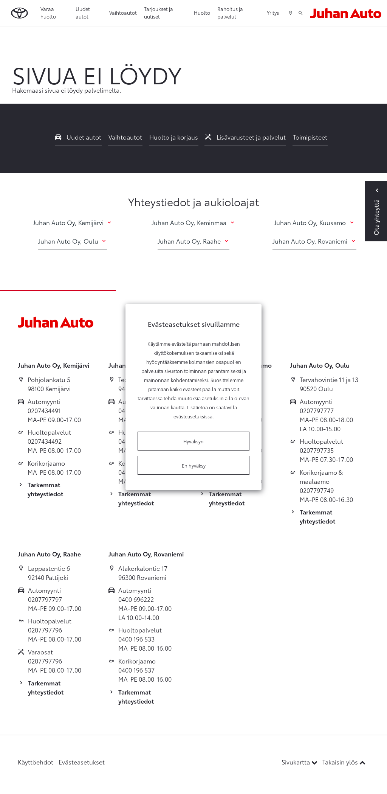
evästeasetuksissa (192, 416)
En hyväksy (194, 465)
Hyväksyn (193, 441)
